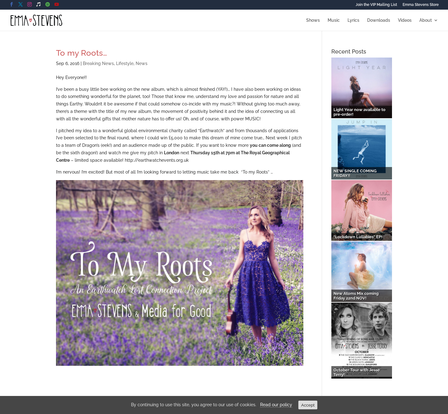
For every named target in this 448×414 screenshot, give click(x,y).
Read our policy (276, 404)
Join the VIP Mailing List (376, 5)
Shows (313, 20)
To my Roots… (81, 53)
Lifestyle (124, 63)
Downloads (378, 20)
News (141, 63)
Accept (308, 404)
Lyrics (353, 20)
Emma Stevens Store (421, 5)
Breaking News (98, 63)
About (425, 20)
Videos (405, 20)
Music (334, 20)
